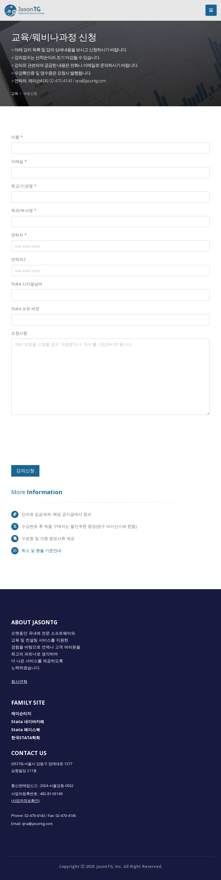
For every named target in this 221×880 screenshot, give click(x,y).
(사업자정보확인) (25, 800)
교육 (14, 93)
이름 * (17, 137)
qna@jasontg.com (37, 823)
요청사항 (19, 333)
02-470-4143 (34, 815)
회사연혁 (19, 681)
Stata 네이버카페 (27, 721)
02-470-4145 (66, 815)
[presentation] (53, 442)
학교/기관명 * (23, 186)
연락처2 (18, 259)
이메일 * (19, 161)
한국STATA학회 (25, 737)
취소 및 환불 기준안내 (41, 550)
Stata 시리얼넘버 (26, 284)
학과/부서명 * (23, 210)
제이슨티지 (21, 713)
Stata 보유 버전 (25, 308)
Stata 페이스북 (25, 729)
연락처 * (19, 235)
